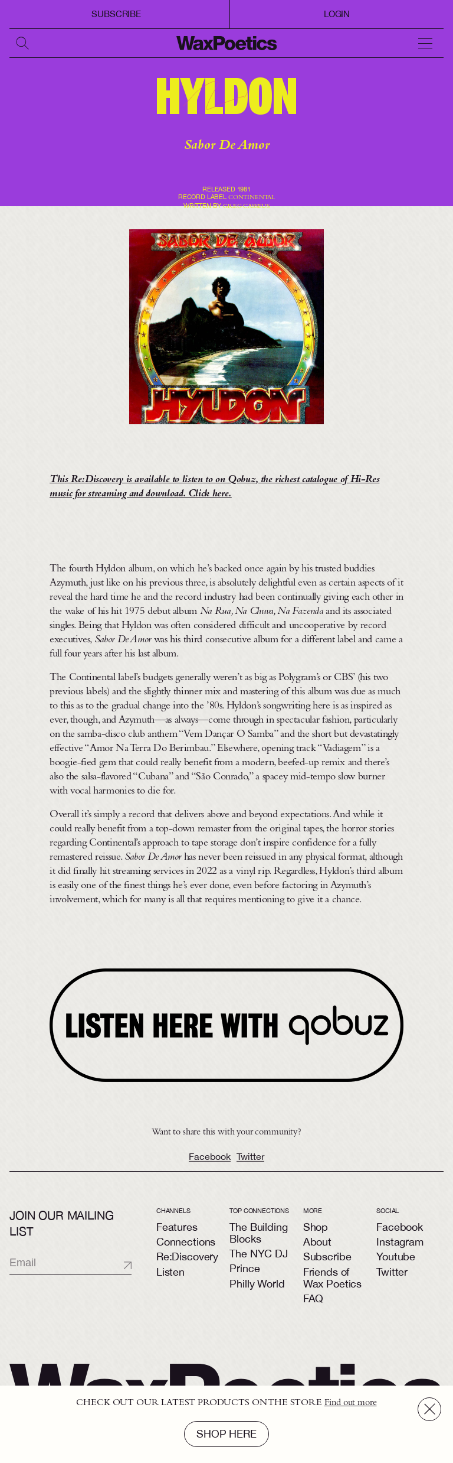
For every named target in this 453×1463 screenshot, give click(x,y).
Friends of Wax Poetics (332, 1278)
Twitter (250, 1165)
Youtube (395, 1256)
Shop (315, 1227)
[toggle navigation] (429, 43)
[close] (429, 1409)
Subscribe (116, 14)
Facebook (210, 1165)
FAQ (313, 1298)
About (317, 1242)
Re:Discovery (187, 1256)
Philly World (256, 1283)
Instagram (400, 1242)
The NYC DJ (258, 1253)
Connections (185, 1242)
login (337, 14)
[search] (23, 43)
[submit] (117, 1265)
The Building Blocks (258, 1233)
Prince (244, 1268)
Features (177, 1227)
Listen (170, 1272)
